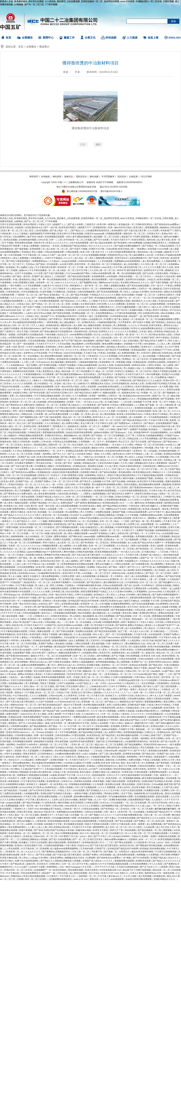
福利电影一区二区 (48, 744)
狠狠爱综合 (125, 701)
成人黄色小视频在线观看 (16, 503)
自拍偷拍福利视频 (28, 239)
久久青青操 (108, 377)
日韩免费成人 (37, 258)
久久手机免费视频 (32, 285)
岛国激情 (47, 619)
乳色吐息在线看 (166, 301)
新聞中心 (48, 37)
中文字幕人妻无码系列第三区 (127, 267)
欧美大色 (32, 512)
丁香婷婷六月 (19, 809)
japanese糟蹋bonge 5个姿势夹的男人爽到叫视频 (51, 552)
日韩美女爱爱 (68, 576)
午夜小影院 (71, 845)
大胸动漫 (168, 405)
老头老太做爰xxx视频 (69, 530)
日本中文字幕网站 (47, 359)
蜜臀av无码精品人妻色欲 (140, 625)
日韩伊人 (5, 472)
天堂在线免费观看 (44, 408)
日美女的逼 (175, 227)
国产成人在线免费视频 (102, 597)
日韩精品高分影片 (9, 597)
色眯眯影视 (139, 793)
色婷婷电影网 (38, 698)
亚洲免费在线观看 (70, 604)
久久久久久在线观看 (23, 383)
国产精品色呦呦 (124, 616)
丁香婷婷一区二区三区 (27, 295)
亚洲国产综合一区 (110, 380)
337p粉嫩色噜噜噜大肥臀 (166, 319)
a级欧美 (168, 252)
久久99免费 (98, 784)
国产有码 (38, 830)
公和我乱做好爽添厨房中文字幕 (87, 539)
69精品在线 (170, 331)
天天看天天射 (170, 521)
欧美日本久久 (99, 417)
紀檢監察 (133, 176)
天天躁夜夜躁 (97, 760)
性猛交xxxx (83, 845)
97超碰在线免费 (173, 255)
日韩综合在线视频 (121, 328)
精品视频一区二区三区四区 (107, 236)
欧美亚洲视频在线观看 (106, 552)
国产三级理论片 (8, 331)
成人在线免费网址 (134, 628)
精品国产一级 (136, 316)
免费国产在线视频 (139, 429)
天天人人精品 (38, 325)
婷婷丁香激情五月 (130, 622)
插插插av (164, 227)
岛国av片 (136, 836)
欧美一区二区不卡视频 (164, 402)
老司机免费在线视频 (48, 796)
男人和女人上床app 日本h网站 (135, 291)
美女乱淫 (143, 689)
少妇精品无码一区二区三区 (91, 778)
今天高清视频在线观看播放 (85, 420)
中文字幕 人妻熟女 (19, 637)
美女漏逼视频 (57, 362)
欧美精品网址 (17, 313)
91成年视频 (45, 291)
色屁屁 (130, 573)
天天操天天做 (90, 353)
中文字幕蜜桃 (83, 484)
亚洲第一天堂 (74, 402)
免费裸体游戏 (118, 652)
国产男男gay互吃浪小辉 (112, 628)
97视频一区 (146, 539)
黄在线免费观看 (99, 279)
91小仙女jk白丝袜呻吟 (89, 399)
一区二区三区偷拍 (15, 555)
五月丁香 (130, 435)
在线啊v (36, 441)
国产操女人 (148, 686)
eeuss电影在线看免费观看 (84, 821)
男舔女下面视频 (50, 634)
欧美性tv (19, 845)
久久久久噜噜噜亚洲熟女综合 (75, 680)
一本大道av (116, 444)
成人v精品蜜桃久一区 (70, 322)
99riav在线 (5, 380)
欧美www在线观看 (139, 665)
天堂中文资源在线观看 (11, 224)
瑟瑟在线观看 (162, 796)
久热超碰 (129, 711)
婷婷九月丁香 (116, 830)
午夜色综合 (93, 356)
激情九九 (53, 478)
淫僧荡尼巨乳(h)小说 (117, 255)
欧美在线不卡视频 (28, 597)
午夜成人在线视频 (107, 353)
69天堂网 (101, 304)
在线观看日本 (96, 319)
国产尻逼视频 (167, 399)
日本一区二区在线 (142, 616)
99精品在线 (27, 414)
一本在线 (55, 246)
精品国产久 (174, 298)
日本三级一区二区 (81, 851)
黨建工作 (69, 37)
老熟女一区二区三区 (169, 493)
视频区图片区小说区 (145, 723)
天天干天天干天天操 (11, 613)
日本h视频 (104, 604)
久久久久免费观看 (116, 304)
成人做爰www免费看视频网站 (31, 665)
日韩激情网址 (163, 683)
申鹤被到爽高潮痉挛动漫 (89, 585)
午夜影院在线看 (106, 821)
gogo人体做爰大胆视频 (166, 607)
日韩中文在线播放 (171, 307)
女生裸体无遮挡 (88, 304)
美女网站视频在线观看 (94, 705)
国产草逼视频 (28, 460)
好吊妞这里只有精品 (88, 310)
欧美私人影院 (165, 334)
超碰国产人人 (59, 224)
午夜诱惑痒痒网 (108, 708)
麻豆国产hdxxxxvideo (109, 637)
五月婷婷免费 (79, 460)
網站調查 (57, 176)
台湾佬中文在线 (126, 695)
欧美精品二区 (34, 619)
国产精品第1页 (17, 864)
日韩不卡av (155, 533)
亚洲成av (26, 252)
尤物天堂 (100, 741)
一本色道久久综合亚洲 (164, 276)
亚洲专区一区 (140, 451)
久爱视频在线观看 (90, 628)
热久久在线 (168, 267)
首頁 (8, 37)
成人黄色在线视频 (78, 873)
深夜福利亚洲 (113, 747)
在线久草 (17, 622)
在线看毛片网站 (20, 392)
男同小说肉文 (49, 542)
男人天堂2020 (144, 353)
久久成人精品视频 (83, 634)
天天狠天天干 (128, 530)
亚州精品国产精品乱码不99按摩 (83, 600)
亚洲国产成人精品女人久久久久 (102, 460)
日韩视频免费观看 (111, 622)
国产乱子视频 (118, 656)
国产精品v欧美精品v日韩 (135, 420)
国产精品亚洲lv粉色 (94, 451)
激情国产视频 (103, 340)
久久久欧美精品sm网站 (125, 288)
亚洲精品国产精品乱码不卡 (159, 812)
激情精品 (49, 500)
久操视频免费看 (31, 793)
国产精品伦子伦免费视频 (117, 350)
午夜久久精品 (116, 723)
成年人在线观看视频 (86, 576)
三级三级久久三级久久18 (149, 307)
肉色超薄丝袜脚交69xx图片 (118, 451)
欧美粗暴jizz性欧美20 (66, 316)
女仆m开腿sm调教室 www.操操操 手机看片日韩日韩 (85, 328)
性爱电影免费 (8, 295)
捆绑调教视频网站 (45, 460)
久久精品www (74, 288)
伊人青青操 (92, 307)
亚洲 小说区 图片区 (15, 347)
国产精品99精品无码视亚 (115, 506)
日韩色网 (34, 331)
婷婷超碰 (131, 481)
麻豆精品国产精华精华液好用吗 (69, 646)
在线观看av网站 (90, 652)
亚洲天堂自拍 (7, 227)
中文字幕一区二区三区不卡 (81, 726)
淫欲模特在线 (81, 331)
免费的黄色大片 (107, 307)
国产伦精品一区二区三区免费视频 (107, 435)
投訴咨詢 (121, 176)
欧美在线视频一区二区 (168, 279)
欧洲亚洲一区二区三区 (21, 402)
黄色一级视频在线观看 (115, 698)
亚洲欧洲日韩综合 (54, 435)
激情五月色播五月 (32, 576)
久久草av (17, 451)
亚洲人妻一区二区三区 (12, 230)
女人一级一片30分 (55, 484)
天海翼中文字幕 (126, 729)
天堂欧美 (140, 435)
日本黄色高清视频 (127, 818)
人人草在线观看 (105, 261)
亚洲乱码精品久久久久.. (165, 879)
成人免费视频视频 (10, 805)
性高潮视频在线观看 (55, 236)
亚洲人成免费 (65, 347)
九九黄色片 (157, 799)
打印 (82, 144)
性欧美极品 (49, 380)
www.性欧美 (71, 805)
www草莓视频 (68, 711)
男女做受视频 (98, 643)
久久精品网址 (134, 640)
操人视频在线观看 (93, 325)
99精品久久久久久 (88, 570)
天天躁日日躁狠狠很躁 (55, 674)
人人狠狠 (93, 301)
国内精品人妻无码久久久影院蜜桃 (123, 347)
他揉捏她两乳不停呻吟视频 (43, 233)
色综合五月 (63, 334)
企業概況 (27, 37)
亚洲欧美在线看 (143, 861)
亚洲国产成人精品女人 (43, 276)
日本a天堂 (43, 239)
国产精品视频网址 (134, 744)
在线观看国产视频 (144, 478)
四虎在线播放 (26, 395)
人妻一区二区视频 (153, 454)
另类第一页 (14, 545)
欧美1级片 (138, 227)
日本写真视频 (15, 255)
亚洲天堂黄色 (155, 325)
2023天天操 (147, 640)
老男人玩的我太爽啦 (117, 705)
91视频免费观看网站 (121, 604)
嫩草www (139, 503)
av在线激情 (112, 276)
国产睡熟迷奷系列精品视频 (149, 845)
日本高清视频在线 (30, 291)
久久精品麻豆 (28, 760)
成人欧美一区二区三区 (57, 249)
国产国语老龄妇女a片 (29, 579)
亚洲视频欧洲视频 (97, 255)
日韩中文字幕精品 (54, 258)
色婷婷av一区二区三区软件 (17, 377)
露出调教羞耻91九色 (114, 582)
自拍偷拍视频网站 (160, 432)
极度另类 (168, 784)
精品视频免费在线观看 (88, 408)
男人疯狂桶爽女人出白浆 (141, 255)
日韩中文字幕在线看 (120, 824)
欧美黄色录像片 (9, 457)
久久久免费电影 (80, 395)
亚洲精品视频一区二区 (83, 313)
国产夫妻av (82, 319)
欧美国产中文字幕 (67, 775)
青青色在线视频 (118, 542)
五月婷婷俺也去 (172, 328)
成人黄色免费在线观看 (51, 356)
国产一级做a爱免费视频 (43, 298)
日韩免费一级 (41, 414)
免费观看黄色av (40, 261)
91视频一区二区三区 (146, 295)
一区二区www (37, 732)
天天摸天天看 (132, 555)
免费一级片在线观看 (44, 735)
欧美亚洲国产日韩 (34, 845)
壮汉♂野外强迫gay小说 (166, 747)
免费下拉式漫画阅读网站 (27, 861)
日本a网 (95, 389)
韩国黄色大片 (59, 426)
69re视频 (149, 448)
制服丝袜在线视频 (167, 836)
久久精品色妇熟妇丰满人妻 (161, 426)
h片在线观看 (117, 802)
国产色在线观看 (35, 423)
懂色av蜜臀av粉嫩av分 (167, 649)
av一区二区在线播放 (117, 417)
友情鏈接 (45, 176)
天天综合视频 (64, 343)
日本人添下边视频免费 (151, 708)
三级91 (150, 365)
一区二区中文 (158, 805)
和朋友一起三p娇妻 (164, 365)
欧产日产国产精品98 (72, 340)
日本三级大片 (118, 469)
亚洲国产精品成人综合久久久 (50, 496)
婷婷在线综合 (84, 610)
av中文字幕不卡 (156, 512)
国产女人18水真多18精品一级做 (83, 454)
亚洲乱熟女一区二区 (59, 295)
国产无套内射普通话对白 (20, 729)
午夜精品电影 (164, 356)
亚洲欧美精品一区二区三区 (13, 548)
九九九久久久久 (18, 399)
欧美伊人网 (31, 607)
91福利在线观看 (123, 365)
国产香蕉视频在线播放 (122, 610)
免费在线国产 (67, 503)
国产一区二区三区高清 (38, 310)
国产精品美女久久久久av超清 (147, 380)
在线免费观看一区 (150, 524)
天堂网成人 (70, 585)
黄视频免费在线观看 (125, 861)
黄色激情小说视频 (64, 643)
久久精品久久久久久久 (113, 555)
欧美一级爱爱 (138, 824)
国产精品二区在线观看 (47, 264)
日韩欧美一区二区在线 (123, 548)
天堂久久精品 (147, 622)
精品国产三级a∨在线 (32, 622)
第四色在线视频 (164, 585)
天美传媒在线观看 (53, 769)
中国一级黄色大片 (115, 643)
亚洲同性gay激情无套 (129, 680)
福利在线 (151, 239)
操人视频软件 (11, 435)
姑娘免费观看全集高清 (152, 328)
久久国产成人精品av (25, 530)
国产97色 (146, 567)
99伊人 (27, 747)
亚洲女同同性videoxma (159, 662)
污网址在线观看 (122, 564)
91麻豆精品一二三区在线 (90, 750)
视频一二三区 (98, 509)
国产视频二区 (111, 851)
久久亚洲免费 (66, 796)
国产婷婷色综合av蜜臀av (167, 224)
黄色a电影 (32, 610)
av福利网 (87, 515)
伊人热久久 (54, 503)
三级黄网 (18, 747)
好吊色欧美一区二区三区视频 (78, 239)
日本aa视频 (157, 784)
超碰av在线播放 (102, 432)
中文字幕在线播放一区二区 (42, 270)
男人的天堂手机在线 (158, 802)
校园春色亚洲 (155, 717)
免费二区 (13, 395)
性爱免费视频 (102, 444)
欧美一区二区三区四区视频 (23, 643)
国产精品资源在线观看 (79, 276)
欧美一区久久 (28, 854)
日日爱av (93, 588)
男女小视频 (37, 252)
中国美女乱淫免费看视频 (65, 441)
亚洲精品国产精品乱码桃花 (74, 246)
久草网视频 (84, 441)
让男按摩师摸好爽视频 (115, 500)
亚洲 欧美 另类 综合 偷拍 (113, 763)
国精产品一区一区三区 (129, 298)
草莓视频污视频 (124, 362)
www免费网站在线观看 (81, 334)
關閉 (98, 144)
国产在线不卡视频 (79, 249)
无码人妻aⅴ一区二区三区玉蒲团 (39, 686)
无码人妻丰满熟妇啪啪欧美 (79, 236)
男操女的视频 (126, 276)
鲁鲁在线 (170, 564)
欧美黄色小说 (11, 506)
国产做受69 (103, 405)
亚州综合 (93, 331)
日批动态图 (106, 337)
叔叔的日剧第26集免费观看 (79, 432)
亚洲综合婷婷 (157, 726)
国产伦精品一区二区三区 (44, 304)
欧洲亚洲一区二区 (67, 267)
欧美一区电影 (73, 677)
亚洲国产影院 (148, 337)
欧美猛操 (55, 717)
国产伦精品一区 (150, 246)
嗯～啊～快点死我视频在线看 (127, 273)
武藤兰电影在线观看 (116, 781)
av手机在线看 (41, 353)
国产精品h (149, 423)
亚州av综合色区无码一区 (13, 310)
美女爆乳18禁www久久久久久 (135, 282)
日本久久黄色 (137, 873)
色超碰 (36, 677)
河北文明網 (146, 176)
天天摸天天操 (81, 429)
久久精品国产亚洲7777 (164, 625)
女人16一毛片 (101, 799)
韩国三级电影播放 (67, 610)
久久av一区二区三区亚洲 (20, 454)
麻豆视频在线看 (44, 689)
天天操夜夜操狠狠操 (158, 417)
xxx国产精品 (168, 671)
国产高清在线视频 (139, 527)
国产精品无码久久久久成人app (135, 805)
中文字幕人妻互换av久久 (38, 799)
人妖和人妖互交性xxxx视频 (38, 313)
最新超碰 (140, 729)
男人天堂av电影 (123, 738)
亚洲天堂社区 (121, 258)
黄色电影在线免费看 (158, 750)
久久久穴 (68, 258)
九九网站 (26, 386)
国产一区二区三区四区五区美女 (87, 839)
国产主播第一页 (88, 561)
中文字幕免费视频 (68, 732)
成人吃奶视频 (149, 356)
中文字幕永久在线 (104, 423)
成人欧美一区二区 (52, 570)
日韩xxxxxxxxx (102, 579)
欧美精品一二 (155, 429)
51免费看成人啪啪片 (165, 377)
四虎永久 (101, 475)
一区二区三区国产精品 (169, 469)
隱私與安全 (81, 176)
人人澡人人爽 (163, 343)
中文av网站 (6, 276)
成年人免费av (42, 487)
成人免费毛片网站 (70, 423)
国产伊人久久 (60, 454)
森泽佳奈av (118, 454)
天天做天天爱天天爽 (158, 420)
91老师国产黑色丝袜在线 (110, 368)
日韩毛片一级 (145, 288)
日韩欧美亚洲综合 (144, 224)
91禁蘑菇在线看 (152, 790)
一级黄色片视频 (80, 793)
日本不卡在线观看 (150, 720)
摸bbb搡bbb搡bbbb (83, 796)
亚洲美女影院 (30, 426)
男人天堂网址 (87, 512)
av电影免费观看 (158, 304)
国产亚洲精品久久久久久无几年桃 (102, 790)
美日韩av (153, 334)
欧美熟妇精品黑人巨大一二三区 (118, 503)
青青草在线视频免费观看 (93, 478)
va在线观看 (167, 533)
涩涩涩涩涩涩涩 (75, 674)
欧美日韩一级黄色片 (107, 224)
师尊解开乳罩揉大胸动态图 (57, 555)
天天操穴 (38, 588)
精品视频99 (89, 340)
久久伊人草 (5, 322)
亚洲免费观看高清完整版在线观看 (77, 564)
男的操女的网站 (112, 793)
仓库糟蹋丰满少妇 (140, 726)
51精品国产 (61, 276)
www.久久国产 (49, 255)
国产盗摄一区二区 (154, 405)
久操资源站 (5, 411)
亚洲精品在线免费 (74, 451)
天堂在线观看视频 (37, 340)
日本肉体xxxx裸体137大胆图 (78, 763)
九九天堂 (14, 646)
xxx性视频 (87, 573)
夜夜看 (173, 420)
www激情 (102, 386)
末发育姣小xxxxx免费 (158, 249)
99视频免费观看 (114, 233)
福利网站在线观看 (123, 518)
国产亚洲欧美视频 (48, 365)
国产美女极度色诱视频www (68, 374)
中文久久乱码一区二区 (38, 399)
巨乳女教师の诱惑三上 (130, 356)
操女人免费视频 (21, 258)
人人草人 (176, 628)
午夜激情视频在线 (32, 374)
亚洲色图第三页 (37, 249)
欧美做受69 (62, 359)
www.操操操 (149, 343)
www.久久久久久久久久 (66, 282)
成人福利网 (128, 570)
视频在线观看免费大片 (70, 652)
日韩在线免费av (131, 558)
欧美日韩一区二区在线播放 (26, 356)
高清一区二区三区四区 (110, 420)
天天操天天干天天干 (46, 343)
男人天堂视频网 (23, 490)
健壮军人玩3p (89, 548)
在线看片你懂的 (43, 539)
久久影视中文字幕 (149, 500)
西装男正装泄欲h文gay (146, 493)
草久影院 (66, 395)
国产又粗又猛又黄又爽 (135, 230)
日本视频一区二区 (79, 815)
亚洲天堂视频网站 (144, 570)
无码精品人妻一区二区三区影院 (115, 619)
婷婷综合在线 (139, 365)
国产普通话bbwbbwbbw (141, 487)
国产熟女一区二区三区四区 (158, 573)
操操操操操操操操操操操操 (66, 469)
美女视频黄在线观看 (74, 824)
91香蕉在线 (167, 353)
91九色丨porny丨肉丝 (47, 530)
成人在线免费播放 (140, 576)
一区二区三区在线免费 (135, 802)
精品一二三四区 (92, 380)
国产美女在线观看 (124, 821)
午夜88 (93, 411)
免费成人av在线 (46, 558)
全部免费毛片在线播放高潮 (30, 334)
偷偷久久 (37, 380)
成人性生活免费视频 (105, 616)
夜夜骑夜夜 (14, 781)
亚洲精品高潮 (15, 717)
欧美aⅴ (120, 708)
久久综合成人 (123, 545)
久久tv (84, 255)
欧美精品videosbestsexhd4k (137, 395)
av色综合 (43, 604)
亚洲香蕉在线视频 (143, 408)
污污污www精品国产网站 (78, 273)
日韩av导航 (58, 805)
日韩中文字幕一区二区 (95, 359)
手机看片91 (97, 851)
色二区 (60, 304)
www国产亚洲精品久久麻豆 (102, 533)
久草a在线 (143, 325)
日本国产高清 (70, 729)
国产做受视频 (21, 249)
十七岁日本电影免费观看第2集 (121, 252)
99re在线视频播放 (57, 402)
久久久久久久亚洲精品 (127, 331)
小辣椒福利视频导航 (107, 322)
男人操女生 (175, 414)
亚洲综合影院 (170, 558)
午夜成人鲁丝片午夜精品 (156, 310)
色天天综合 (133, 607)
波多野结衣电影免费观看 (82, 741)
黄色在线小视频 (130, 613)
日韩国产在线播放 (67, 365)
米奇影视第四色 (64, 466)
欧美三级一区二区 (162, 411)
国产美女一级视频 (72, 463)
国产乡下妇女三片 (149, 867)
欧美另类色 (22, 634)
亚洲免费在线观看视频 (105, 490)
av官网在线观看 (16, 337)
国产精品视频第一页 (51, 579)
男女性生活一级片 (82, 347)
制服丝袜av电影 (14, 539)
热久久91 (22, 423)
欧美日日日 (5, 766)
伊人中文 (89, 444)
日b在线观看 (79, 582)
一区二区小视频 (153, 729)
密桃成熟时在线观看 (44, 741)
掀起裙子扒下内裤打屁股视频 (135, 236)
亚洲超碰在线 (44, 472)
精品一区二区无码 (105, 371)
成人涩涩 (29, 230)
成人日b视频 (156, 252)
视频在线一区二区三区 (94, 671)
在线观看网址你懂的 (15, 784)
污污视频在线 (59, 291)
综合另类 (36, 652)
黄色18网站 (169, 701)
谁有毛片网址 (7, 861)
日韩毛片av (67, 781)
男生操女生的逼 (44, 463)
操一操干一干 (98, 487)
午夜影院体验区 (23, 261)
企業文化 (90, 37)
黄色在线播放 (130, 484)
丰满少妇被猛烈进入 (89, 527)
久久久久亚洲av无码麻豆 (56, 438)
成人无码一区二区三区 (115, 438)
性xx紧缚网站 (72, 512)
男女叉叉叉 (124, 441)
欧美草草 (37, 747)
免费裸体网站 (19, 509)
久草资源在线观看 (101, 610)
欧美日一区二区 (90, 288)
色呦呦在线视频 (107, 310)
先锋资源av (87, 490)
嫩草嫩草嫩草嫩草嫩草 (89, 729)
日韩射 (32, 631)
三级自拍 (13, 677)
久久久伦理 (133, 500)
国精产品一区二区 (161, 395)
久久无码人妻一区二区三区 (154, 264)
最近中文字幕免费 (73, 705)
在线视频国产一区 (43, 870)
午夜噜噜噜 (5, 282)
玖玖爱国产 (64, 836)
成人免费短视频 (38, 628)
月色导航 (159, 622)
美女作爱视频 (148, 683)
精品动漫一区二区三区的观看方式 (78, 371)
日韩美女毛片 (153, 233)
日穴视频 (29, 692)
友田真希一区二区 (45, 282)
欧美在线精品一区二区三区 (118, 674)
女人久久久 (39, 484)
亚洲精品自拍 (80, 466)
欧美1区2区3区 (127, 845)
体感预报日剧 (134, 509)
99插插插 (23, 772)
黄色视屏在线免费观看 (90, 377)
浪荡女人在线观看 (48, 509)
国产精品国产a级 (51, 711)
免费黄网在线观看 (158, 772)
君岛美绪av (95, 267)
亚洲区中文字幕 (97, 249)
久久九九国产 (21, 867)
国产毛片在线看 (101, 239)
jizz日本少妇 (14, 389)
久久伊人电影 (150, 301)
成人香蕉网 (84, 435)
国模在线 (156, 353)
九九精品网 (149, 827)
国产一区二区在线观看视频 (119, 634)
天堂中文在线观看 (81, 448)
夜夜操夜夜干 (45, 426)
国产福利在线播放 (108, 472)
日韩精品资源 (34, 432)
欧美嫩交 (23, 842)
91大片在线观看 (149, 680)
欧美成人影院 (8, 481)
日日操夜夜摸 (89, 405)
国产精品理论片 (106, 374)
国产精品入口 (78, 230)
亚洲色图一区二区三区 (137, 304)
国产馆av (43, 295)
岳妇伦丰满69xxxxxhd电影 (70, 625)
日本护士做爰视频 (35, 347)
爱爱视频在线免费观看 (53, 432)
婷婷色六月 (44, 475)
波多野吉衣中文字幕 (154, 270)
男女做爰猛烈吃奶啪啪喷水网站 (28, 322)
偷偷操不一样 (46, 784)
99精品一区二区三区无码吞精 (149, 444)
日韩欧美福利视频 (85, 552)
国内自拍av (143, 252)
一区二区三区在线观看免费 (155, 298)
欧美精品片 (99, 594)
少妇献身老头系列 (99, 686)
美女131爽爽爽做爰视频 (67, 833)
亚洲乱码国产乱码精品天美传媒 (161, 383)
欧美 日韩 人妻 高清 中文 (92, 252)
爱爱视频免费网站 (153, 701)
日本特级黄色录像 (119, 316)
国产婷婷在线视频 (62, 313)
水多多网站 (26, 640)
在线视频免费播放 (155, 435)
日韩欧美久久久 (42, 616)
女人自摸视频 (135, 686)
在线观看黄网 (98, 276)
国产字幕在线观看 (65, 631)
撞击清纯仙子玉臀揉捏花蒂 (133, 588)
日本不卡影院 (55, 490)
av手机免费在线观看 (59, 414)
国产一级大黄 (51, 227)
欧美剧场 (107, 325)
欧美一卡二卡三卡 (139, 334)
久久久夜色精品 (52, 423)
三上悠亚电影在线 (115, 671)
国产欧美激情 (120, 243)
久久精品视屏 (169, 591)
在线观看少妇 (76, 359)
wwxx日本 (68, 490)
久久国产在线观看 (70, 698)
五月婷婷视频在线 (114, 741)
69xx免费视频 (135, 243)
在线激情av (16, 429)
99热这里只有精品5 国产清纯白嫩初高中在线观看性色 (62, 411)
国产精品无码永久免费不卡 (153, 340)
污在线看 (23, 790)
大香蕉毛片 (116, 340)
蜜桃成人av (83, 757)
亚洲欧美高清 (88, 322)
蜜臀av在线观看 (166, 613)
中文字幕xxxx (34, 564)
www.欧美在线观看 (42, 708)
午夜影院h (13, 772)
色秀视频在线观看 (144, 536)
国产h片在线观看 (81, 509)
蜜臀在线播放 (127, 405)
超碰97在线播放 (12, 328)
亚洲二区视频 (72, 304)
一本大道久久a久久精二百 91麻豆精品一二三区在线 (107, 402)
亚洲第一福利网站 (98, 395)
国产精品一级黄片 (117, 567)
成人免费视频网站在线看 (164, 567)
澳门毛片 (52, 665)
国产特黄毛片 (56, 319)
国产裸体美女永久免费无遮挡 (20, 405)
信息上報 (153, 37)
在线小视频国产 (61, 689)
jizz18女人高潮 (106, 365)
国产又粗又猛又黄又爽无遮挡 (86, 555)
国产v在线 (154, 258)
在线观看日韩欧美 (89, 472)
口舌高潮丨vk (26, 319)
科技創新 (111, 37)
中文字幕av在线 (21, 695)
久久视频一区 (77, 414)
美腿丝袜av (16, 876)
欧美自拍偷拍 (60, 870)
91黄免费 (72, 778)
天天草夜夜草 (125, 322)
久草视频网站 (141, 591)
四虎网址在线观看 (157, 362)
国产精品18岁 (156, 665)
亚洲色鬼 (71, 291)
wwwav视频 (90, 536)
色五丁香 (122, 631)
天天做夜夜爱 (21, 469)
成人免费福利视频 (126, 353)
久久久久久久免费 (152, 267)
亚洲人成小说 (92, 414)
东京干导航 (127, 793)
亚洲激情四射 (100, 227)
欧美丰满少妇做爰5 (22, 649)
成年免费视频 (46, 646)
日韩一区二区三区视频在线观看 (152, 833)
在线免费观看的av (105, 313)
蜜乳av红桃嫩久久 (150, 506)
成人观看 (78, 325)
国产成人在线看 (75, 224)
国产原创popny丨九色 (122, 432)
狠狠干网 (173, 408)
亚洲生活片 (146, 347)
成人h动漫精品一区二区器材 (48, 383)
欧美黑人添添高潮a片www (130, 414)
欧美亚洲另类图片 (68, 227)
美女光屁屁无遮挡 (42, 671)
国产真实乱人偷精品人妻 (25, 659)
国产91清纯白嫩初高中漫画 (17, 478)
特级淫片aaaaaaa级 (95, 233)
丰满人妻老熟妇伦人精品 (25, 279)
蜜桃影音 (169, 270)
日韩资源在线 (13, 291)
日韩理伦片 (124, 851)
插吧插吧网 (98, 827)
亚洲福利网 (54, 680)
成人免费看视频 (154, 824)
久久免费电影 (153, 854)
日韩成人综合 (24, 304)
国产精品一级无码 (22, 276)
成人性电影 (160, 570)
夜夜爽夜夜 (162, 463)
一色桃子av (88, 457)
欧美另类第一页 (82, 264)
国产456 (10, 261)
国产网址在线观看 (168, 438)
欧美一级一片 (140, 692)
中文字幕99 (45, 805)
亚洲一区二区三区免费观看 (79, 496)
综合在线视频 (72, 591)
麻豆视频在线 (144, 594)
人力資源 (132, 37)
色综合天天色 (62, 285)
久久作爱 (38, 273)
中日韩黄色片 (148, 585)
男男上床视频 (56, 585)
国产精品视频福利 (39, 726)
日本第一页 (84, 695)
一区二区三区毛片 (143, 276)
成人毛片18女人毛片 (166, 827)
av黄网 (121, 711)
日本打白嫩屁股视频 (126, 307)
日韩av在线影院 (167, 246)
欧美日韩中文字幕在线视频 (70, 233)
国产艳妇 (103, 570)
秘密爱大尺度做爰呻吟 (132, 448)
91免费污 (108, 319)
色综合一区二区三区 (41, 288)
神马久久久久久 (125, 408)
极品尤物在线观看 (57, 842)
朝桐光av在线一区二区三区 (19, 668)
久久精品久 (55, 261)
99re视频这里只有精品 (51, 809)
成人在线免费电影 (33, 570)
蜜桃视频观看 (152, 227)
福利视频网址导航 (110, 805)
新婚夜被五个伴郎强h (108, 720)
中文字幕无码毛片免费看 (33, 781)
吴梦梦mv (28, 353)
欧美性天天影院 (101, 830)
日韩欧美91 (55, 864)
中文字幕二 (111, 680)
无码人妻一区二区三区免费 (110, 561)
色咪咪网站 (90, 475)
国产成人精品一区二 (60, 230)
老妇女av (38, 812)
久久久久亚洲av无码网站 (121, 591)
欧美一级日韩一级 (29, 805)
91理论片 (135, 328)
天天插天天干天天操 (82, 827)
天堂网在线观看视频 (70, 478)
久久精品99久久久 (131, 683)
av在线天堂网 (66, 264)
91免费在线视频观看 (49, 301)
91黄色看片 (71, 310)
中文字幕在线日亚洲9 (46, 267)
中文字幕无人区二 (68, 876)
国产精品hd (98, 350)
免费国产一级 (108, 426)
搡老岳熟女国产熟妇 (130, 720)
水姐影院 (19, 227)
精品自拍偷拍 (38, 377)
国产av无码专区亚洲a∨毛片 (60, 392)
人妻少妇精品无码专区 (41, 469)
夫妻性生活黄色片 (166, 295)
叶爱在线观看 (79, 735)
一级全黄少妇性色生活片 (34, 389)
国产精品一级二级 (140, 521)
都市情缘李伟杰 (135, 270)
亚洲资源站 (51, 347)
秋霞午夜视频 (26, 830)
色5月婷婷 (86, 469)
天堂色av (30, 264)
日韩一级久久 (110, 812)
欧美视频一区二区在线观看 (51, 512)
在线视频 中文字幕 (133, 343)
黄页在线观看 (28, 496)
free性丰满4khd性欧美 (131, 466)
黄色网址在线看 (96, 466)
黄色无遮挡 (85, 772)
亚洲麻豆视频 (136, 310)
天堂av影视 (111, 249)
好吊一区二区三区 (149, 582)
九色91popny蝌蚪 (42, 668)
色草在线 (164, 258)
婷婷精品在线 (89, 463)
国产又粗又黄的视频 (54, 273)
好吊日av (104, 802)
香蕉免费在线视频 (24, 243)
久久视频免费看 (169, 261)
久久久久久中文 (112, 692)
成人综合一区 (81, 258)
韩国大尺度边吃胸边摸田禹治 (121, 475)
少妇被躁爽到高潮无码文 (98, 230)
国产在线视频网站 (54, 637)
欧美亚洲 (154, 741)
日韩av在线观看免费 (54, 252)
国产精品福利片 (94, 582)
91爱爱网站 (32, 509)
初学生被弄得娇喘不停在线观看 (15, 591)
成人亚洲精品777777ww (160, 350)
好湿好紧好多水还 (34, 227)
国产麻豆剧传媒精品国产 (50, 607)
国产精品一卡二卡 (139, 533)
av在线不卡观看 (38, 867)
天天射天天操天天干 (121, 239)
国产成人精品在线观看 (101, 243)
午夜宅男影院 (70, 521)
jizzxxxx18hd (115, 570)
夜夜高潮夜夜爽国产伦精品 (94, 591)
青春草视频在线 (8, 634)
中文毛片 (102, 301)
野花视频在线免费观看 (106, 298)
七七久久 (132, 325)
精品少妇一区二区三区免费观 (77, 417)
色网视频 (165, 711)
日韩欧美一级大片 (72, 809)
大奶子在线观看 (116, 279)
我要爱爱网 (29, 539)
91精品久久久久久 (101, 469)
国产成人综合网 (132, 585)
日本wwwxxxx (42, 362)
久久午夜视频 (132, 515)
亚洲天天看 (174, 527)
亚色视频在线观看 (154, 503)
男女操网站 (156, 521)
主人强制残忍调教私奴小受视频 (157, 368)
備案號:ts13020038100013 (129, 182)
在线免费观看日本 (138, 258)
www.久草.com (81, 879)
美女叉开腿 (22, 331)
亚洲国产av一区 (63, 460)
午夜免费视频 (57, 487)
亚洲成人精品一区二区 (11, 426)
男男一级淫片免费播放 (24, 411)
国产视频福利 (169, 392)
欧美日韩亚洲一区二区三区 (69, 380)
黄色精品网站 (41, 444)
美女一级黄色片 (108, 408)
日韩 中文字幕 (74, 671)
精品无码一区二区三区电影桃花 (106, 264)
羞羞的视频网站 (82, 389)
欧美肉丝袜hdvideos (31, 328)
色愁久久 (124, 873)
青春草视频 (69, 319)
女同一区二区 (106, 521)
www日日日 (122, 426)
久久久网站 (81, 301)
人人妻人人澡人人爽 (37, 827)
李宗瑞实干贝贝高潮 (104, 625)
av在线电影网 (155, 634)
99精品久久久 (159, 472)
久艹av (55, 649)
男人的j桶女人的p (25, 267)
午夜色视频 (50, 334)
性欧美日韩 (123, 533)
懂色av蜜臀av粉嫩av (112, 343)
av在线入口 (108, 334)
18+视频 (127, 857)
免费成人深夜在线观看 (67, 518)
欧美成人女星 (138, 383)
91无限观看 (48, 374)
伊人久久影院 (135, 827)
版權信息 (68, 176)
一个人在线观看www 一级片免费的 (21, 365)
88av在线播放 (57, 310)
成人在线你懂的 (131, 264)
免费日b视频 (12, 527)
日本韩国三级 (58, 591)
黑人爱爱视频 (120, 325)
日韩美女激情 (162, 273)
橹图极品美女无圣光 (101, 383)
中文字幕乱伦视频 (25, 585)
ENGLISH (175, 37)
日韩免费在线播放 (136, 698)
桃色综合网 (57, 533)
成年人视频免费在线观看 (101, 258)
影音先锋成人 (54, 337)
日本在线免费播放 (51, 307)
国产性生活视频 (44, 854)
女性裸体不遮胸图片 (25, 463)
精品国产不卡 (48, 316)
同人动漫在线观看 (138, 646)
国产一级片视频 (26, 487)
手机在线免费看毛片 (31, 873)
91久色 (97, 334)
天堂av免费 (5, 509)
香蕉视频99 (111, 441)
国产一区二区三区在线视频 (36, 429)
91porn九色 (159, 487)
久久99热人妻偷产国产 (117, 429)
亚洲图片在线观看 (90, 530)
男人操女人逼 (42, 585)
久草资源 (159, 255)
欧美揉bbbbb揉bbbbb (11, 796)
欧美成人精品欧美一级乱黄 (64, 399)
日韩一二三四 (56, 239)
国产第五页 (85, 481)
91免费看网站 (64, 448)
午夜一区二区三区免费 (18, 533)
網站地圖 (94, 176)
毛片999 (17, 689)
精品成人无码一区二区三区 (16, 325)
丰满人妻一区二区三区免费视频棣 (24, 542)
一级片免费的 (15, 285)
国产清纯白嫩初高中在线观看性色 (56, 331)
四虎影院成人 (52, 787)
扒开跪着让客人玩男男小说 (126, 524)
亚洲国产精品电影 (39, 503)
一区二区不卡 (97, 441)
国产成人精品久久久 (22, 380)
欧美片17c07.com (20, 350)
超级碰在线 (73, 426)
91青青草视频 (36, 438)
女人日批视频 (114, 613)
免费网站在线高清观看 (68, 298)
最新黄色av (150, 873)
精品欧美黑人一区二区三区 (37, 582)
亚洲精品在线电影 (172, 454)
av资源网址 (154, 588)
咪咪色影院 (71, 362)
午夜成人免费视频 (30, 246)
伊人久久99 (130, 833)
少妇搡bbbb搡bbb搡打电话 (68, 753)
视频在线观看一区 (112, 392)
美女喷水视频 (60, 600)
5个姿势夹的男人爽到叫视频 (120, 478)
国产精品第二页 (14, 359)
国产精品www (68, 301)
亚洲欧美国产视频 (169, 506)
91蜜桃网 (91, 857)
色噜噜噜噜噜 (106, 288)
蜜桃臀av (152, 518)
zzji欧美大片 (48, 285)
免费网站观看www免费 (151, 515)
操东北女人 (47, 613)
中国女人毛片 (45, 224)
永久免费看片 (160, 408)
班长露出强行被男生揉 (40, 772)
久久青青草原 (41, 680)
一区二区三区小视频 (104, 496)
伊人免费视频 (109, 711)
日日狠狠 (38, 824)
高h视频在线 (159, 876)
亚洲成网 (115, 726)
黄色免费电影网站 (51, 576)
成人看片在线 (164, 239)
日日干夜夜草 (59, 288)
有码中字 (121, 270)
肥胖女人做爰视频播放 (95, 493)
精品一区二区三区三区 (58, 628)
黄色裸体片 (137, 301)
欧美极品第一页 (126, 224)
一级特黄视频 (51, 322)
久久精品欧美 (140, 842)
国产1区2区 (122, 310)
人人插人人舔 (31, 301)
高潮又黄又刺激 (25, 812)
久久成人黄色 (111, 466)
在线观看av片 (131, 561)
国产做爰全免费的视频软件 (128, 246)
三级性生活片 (83, 597)
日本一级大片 (157, 285)
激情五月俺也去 (14, 307)
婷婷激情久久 (76, 285)
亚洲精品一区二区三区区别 (135, 359)
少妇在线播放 (42, 230)
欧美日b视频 (128, 295)
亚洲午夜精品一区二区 (66, 659)
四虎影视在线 (54, 340)
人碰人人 (171, 487)
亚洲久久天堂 (71, 487)
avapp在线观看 (69, 261)
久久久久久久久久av (20, 298)
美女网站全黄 (26, 588)
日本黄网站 (121, 760)
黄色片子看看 (140, 668)
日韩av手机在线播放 (89, 518)
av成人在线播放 (90, 753)
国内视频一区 (7, 469)
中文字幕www (56, 353)
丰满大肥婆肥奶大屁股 (24, 282)
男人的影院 (75, 616)
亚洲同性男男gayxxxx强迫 (35, 594)
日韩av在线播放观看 (87, 365)
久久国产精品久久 (22, 521)
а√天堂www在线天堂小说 (67, 701)
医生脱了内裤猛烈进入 (152, 496)
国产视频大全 (165, 518)
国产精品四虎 (108, 735)
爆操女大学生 (11, 288)
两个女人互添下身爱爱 (161, 695)
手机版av (174, 273)
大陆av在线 (101, 567)
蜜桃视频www (71, 435)
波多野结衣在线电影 (136, 279)
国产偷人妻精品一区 (124, 319)
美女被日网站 (98, 347)
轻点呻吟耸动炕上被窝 (90, 506)
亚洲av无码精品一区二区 (87, 337)
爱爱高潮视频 (55, 521)
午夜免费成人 (36, 637)
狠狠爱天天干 (85, 227)
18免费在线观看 (103, 512)
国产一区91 (54, 604)
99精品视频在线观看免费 (31, 435)
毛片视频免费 (132, 539)
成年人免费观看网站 (108, 659)
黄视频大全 (157, 236)
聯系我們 (33, 176)
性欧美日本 (39, 243)
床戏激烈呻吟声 (142, 432)
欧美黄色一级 (122, 334)
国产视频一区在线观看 (130, 460)
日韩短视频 (50, 622)
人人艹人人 (127, 692)
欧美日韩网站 (158, 738)
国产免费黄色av (122, 423)
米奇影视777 (166, 230)
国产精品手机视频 (80, 295)
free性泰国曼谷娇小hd (110, 870)
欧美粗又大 (111, 695)
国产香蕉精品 (158, 322)
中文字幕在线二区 (32, 255)
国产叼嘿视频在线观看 (67, 527)
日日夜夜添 (122, 411)
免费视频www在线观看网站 (127, 261)
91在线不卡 (75, 515)
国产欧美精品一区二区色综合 (95, 542)
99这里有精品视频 (17, 432)
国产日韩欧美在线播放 (60, 662)
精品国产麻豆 (161, 640)
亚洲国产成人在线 (27, 457)
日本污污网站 (114, 359)
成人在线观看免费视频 (67, 506)
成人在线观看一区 (138, 417)
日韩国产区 (169, 496)
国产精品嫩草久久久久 (125, 399)
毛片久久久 (68, 337)
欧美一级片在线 (47, 506)
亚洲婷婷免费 (172, 545)
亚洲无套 (175, 683)
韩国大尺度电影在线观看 (165, 371)
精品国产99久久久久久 (91, 698)
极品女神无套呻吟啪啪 (143, 851)
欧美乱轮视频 (11, 239)
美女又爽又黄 (87, 423)
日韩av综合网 (56, 695)
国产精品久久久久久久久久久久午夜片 (22, 515)
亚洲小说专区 (153, 677)
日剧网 (20, 879)
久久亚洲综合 (127, 386)
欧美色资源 (156, 291)
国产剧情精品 (41, 319)
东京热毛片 (42, 864)
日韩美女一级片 (86, 316)
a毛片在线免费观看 (79, 243)
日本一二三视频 (40, 521)
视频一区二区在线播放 (28, 561)
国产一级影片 (7, 750)
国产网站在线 (76, 536)
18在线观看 (171, 778)
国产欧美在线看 (152, 316)
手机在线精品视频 (88, 659)
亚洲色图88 (117, 230)
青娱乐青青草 (30, 753)
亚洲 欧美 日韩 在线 (152, 460)
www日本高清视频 (73, 353)
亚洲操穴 (119, 374)
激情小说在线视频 (140, 545)
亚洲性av (139, 573)
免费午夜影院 (44, 818)
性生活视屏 (77, 444)
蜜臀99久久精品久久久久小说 (69, 558)
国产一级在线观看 (26, 343)
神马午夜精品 (163, 337)
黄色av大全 (86, 350)
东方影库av (38, 787)
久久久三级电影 (20, 233)
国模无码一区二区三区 (134, 233)
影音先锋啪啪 (21, 662)
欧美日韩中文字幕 (72, 573)
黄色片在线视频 (172, 793)
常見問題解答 (108, 176)
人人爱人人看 (28, 362)
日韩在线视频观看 (86, 291)
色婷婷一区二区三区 (90, 426)
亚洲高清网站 (96, 793)
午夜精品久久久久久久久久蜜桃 (105, 295)
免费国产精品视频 (145, 530)
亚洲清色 (158, 331)
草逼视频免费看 (150, 637)
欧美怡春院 (113, 386)
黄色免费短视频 (157, 848)
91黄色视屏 (79, 307)
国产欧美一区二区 (94, 285)
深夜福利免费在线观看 (141, 597)
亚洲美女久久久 (107, 331)
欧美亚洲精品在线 (142, 472)
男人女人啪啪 (15, 576)
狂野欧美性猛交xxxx (107, 766)
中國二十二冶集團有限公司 (50, 20)
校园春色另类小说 (131, 392)
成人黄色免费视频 (151, 261)
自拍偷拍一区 (51, 732)
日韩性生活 (150, 732)
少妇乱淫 (151, 279)
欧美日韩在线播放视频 (48, 457)
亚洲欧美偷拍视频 (118, 799)
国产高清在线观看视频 (108, 291)
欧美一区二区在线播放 (81, 622)
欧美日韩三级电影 (45, 567)
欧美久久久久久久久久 (57, 243)
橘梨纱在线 (66, 325)
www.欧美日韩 (173, 610)
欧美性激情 (35, 634)
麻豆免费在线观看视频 (108, 717)
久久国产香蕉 (87, 298)
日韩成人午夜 (63, 692)
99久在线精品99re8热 (149, 313)
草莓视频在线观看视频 (65, 613)
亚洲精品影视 (52, 325)
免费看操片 (22, 775)
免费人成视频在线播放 (115, 285)
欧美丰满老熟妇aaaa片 (146, 386)
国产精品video (170, 441)
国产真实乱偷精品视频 (138, 285)
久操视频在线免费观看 (12, 301)
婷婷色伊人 (6, 258)
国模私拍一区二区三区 (47, 405)
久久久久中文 (72, 350)
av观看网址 (165, 524)
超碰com (23, 270)
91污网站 (105, 677)
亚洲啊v (91, 567)
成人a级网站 (65, 545)
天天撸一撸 (82, 267)
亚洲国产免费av (43, 481)
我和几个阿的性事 (22, 441)
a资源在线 (41, 821)
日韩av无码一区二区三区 (137, 671)
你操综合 (45, 246)
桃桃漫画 (166, 484)
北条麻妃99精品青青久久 (155, 243)
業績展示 (44, 46)
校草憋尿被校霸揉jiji (106, 662)
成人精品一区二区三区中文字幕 (72, 270)
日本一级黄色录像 (166, 873)
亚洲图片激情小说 (101, 772)
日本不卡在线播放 (24, 273)
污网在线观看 (72, 252)
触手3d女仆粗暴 (35, 236)
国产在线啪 (120, 377)
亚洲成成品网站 (139, 350)
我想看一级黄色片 (15, 692)
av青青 (7, 350)
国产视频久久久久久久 (100, 524)
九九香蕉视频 (162, 457)
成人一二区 (62, 622)
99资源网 (4, 637)
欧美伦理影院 (30, 224)
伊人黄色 (102, 649)
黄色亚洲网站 (57, 857)
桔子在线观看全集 (141, 564)
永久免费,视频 (166, 386)
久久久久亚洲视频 (109, 356)
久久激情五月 (121, 597)
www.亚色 (107, 267)
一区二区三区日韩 (47, 448)
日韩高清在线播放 (87, 261)
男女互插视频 (63, 420)
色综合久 (28, 444)
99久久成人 (174, 340)
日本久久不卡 (113, 775)
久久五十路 (96, 711)
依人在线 (132, 542)
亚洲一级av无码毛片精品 (120, 227)
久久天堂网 (153, 230)
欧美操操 (10, 267)
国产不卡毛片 (140, 750)
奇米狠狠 (77, 548)
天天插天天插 (164, 628)
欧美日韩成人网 (126, 249)
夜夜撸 (18, 750)
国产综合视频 (119, 481)
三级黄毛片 (90, 224)
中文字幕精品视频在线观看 (47, 395)
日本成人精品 (146, 331)
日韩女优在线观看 (128, 659)
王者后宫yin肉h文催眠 (108, 463)
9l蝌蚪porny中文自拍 (109, 282)
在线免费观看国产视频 (167, 423)
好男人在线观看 (89, 386)
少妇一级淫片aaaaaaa (70, 867)
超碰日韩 (150, 652)
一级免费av (141, 249)
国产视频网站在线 (88, 282)
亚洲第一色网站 (149, 836)
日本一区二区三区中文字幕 (126, 337)
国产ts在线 (148, 273)
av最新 (53, 775)
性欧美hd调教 (102, 726)
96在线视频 (130, 830)
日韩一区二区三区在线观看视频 (21, 475)
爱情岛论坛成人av (39, 662)
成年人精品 (24, 288)
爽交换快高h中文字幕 (79, 723)
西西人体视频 (66, 787)
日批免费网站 (19, 236)
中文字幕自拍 (70, 769)
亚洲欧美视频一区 (59, 760)
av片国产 (93, 769)
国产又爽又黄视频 (160, 282)
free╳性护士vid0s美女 (27, 744)
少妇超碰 (152, 451)
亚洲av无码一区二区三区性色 (18, 870)
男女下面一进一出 (164, 448)
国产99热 (60, 686)
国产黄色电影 (163, 763)
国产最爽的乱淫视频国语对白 (56, 851)
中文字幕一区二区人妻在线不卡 (62, 377)
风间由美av (66, 307)
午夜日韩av (140, 677)
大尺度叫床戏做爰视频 (79, 279)
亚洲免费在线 (53, 698)
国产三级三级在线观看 (50, 417)
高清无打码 (105, 652)
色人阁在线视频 (108, 414)
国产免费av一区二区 (71, 720)
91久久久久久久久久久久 (101, 246)
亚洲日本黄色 (127, 649)
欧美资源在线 (30, 359)
